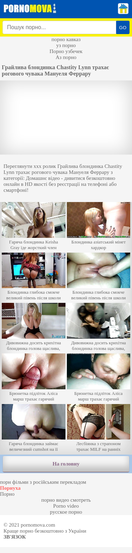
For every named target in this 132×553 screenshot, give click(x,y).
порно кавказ (66, 39)
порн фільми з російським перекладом (43, 482)
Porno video (66, 506)
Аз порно (66, 57)
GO (122, 27)
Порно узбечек (66, 51)
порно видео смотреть (66, 500)
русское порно (66, 512)
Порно (7, 494)
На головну (65, 464)
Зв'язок (15, 537)
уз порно (66, 45)
